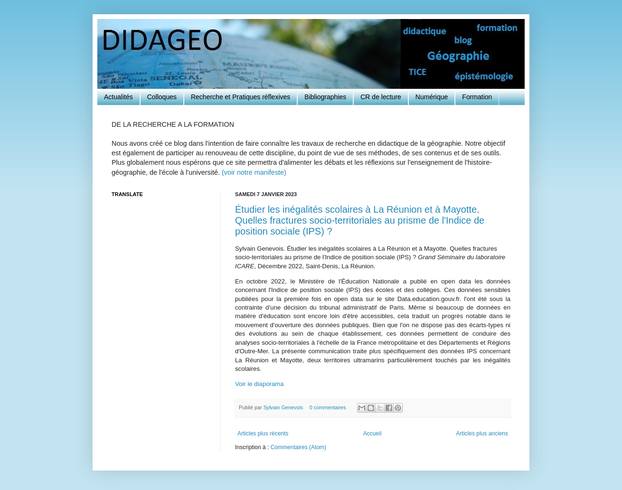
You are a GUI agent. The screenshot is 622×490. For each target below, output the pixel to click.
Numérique (431, 97)
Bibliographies (325, 97)
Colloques (162, 97)
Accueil (372, 433)
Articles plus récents (262, 433)
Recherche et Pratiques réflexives (240, 97)
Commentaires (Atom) (298, 447)
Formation (477, 97)
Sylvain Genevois (284, 407)
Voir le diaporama (259, 383)
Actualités (118, 97)
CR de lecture (380, 97)
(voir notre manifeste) (254, 172)
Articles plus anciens (482, 433)
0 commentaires (328, 407)
